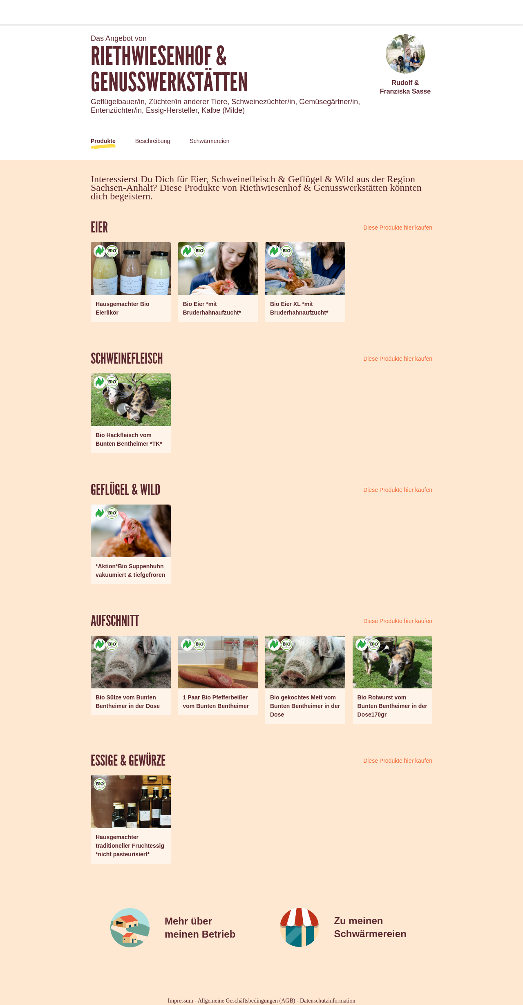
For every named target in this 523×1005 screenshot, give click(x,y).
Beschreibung (152, 141)
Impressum (180, 1001)
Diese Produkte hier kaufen (397, 227)
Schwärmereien (209, 141)
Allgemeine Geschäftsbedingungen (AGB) (246, 1001)
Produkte (103, 141)
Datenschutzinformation (327, 1001)
